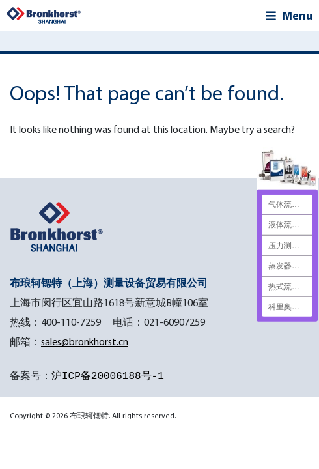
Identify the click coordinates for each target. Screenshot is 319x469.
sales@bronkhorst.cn (84, 341)
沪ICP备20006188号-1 (107, 376)
